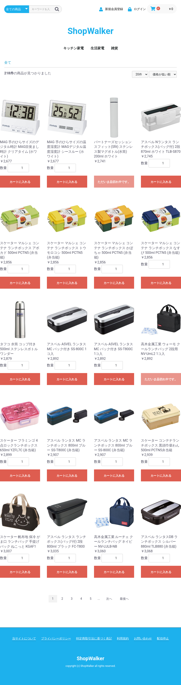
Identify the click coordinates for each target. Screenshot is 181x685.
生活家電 (97, 48)
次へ (109, 598)
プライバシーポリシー (56, 638)
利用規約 (123, 638)
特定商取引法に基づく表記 (94, 638)
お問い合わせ (143, 638)
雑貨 (114, 48)
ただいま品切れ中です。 (114, 182)
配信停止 (163, 638)
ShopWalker (91, 31)
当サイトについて (24, 638)
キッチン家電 (73, 48)
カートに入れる (20, 182)
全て (7, 62)
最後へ (124, 598)
